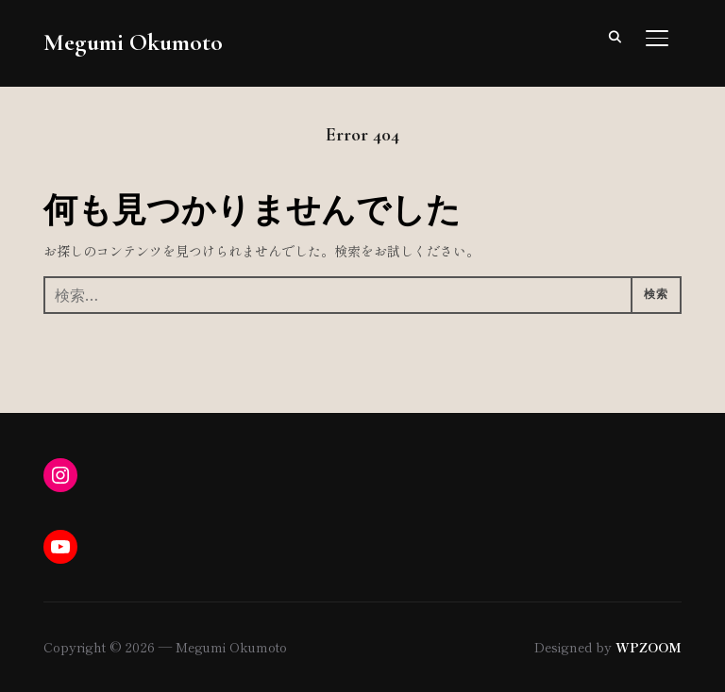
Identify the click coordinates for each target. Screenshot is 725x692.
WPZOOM (648, 646)
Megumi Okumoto (133, 42)
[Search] (615, 36)
